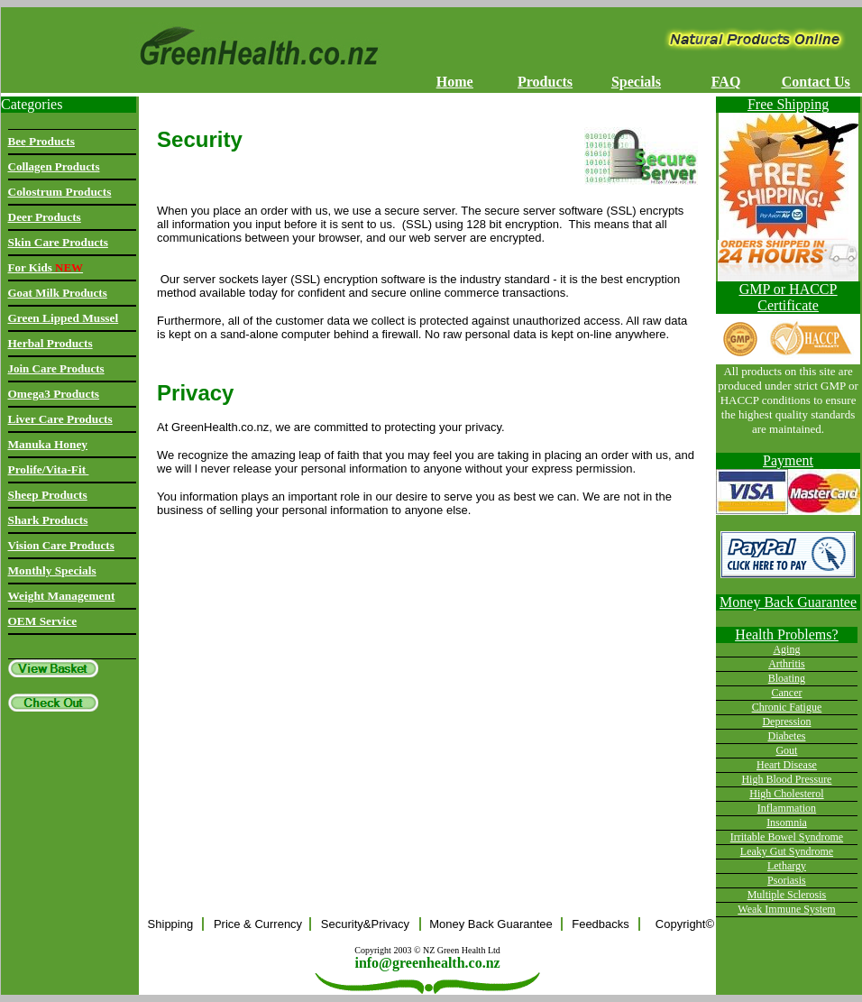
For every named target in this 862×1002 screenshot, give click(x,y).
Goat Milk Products (57, 292)
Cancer (786, 692)
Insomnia (786, 822)
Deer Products (44, 217)
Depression (786, 721)
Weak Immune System (786, 909)
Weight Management (61, 595)
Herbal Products (50, 343)
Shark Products (48, 520)
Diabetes (786, 736)
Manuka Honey (48, 444)
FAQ (726, 81)
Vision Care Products (61, 545)
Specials (636, 81)
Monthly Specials (52, 570)
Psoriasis (786, 880)
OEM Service (43, 621)
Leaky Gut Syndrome (786, 851)
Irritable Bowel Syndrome (786, 837)
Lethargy (786, 866)
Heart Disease (787, 764)
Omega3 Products (54, 393)
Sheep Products (47, 494)
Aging (786, 649)
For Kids (46, 267)
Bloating (786, 678)
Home (454, 81)
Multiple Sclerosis (787, 894)
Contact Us (816, 81)
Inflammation (786, 808)
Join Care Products (56, 368)
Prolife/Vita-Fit (48, 469)
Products (545, 81)
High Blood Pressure (786, 779)
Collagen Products (54, 166)
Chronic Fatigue (787, 707)
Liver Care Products (60, 419)
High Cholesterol (786, 793)
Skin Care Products (58, 242)
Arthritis (786, 663)
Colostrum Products (60, 191)
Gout (786, 750)
